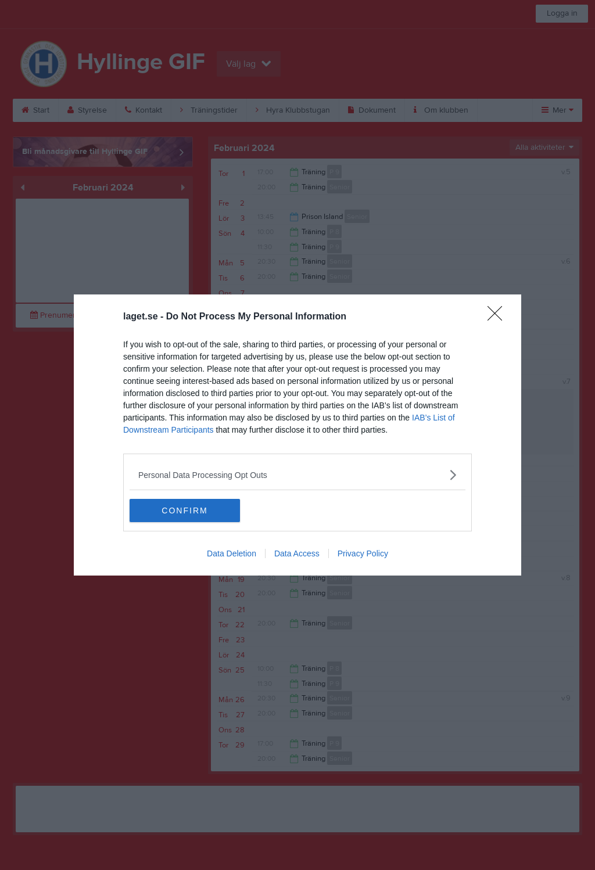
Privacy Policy (363, 553)
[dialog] (297, 435)
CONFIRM (184, 510)
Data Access (297, 553)
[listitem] (297, 475)
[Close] (499, 317)
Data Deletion (231, 553)
